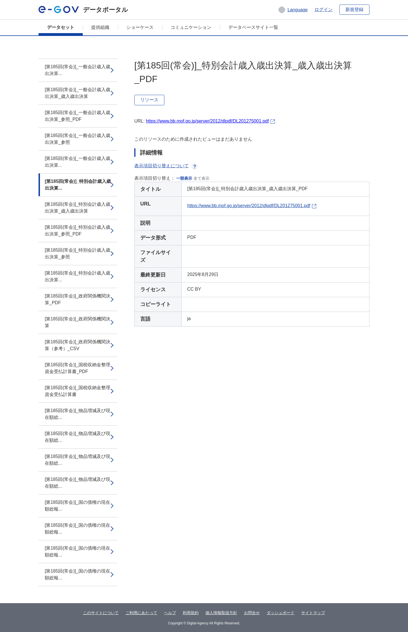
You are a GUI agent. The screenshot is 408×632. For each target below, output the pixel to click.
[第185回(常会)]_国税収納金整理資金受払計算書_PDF (77, 368)
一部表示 (184, 178)
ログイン (323, 9)
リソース (149, 99)
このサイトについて (101, 612)
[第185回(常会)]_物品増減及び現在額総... (77, 414)
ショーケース (140, 27)
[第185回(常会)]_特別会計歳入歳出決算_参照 (77, 253)
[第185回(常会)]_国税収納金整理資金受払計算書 (77, 391)
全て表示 (201, 178)
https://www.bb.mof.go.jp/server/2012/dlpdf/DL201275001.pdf (207, 121)
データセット (60, 27)
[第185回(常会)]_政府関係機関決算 (77, 322)
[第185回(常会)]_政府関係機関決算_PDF (77, 299)
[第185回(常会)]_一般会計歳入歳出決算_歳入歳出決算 (77, 93)
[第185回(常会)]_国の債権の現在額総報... (77, 505)
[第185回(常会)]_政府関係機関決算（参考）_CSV (77, 345)
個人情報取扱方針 (221, 612)
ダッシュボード (280, 612)
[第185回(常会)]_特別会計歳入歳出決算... (78, 184)
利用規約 (191, 612)
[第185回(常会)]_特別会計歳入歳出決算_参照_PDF (77, 230)
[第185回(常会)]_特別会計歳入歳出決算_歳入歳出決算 (77, 207)
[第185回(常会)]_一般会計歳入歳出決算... (77, 70)
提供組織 (100, 27)
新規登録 (354, 9)
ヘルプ (170, 612)
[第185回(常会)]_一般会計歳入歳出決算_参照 (77, 139)
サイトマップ (313, 612)
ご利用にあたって (141, 612)
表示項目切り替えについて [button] (166, 165)
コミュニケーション (191, 27)
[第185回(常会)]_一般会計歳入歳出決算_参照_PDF (77, 116)
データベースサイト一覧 (253, 27)
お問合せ (252, 612)
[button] (293, 9)
